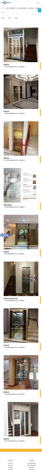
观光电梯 (6, 252)
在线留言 (10, 467)
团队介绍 (10, 465)
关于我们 (10, 460)
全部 (2, 8)
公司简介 (10, 463)
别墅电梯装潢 (7, 205)
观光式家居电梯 (22, 8)
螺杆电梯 (31, 8)
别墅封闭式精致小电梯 (10, 298)
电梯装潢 (38, 8)
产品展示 (31, 460)
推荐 (3, 18)
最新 (17, 18)
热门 (10, 18)
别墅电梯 (6, 64)
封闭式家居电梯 (10, 8)
